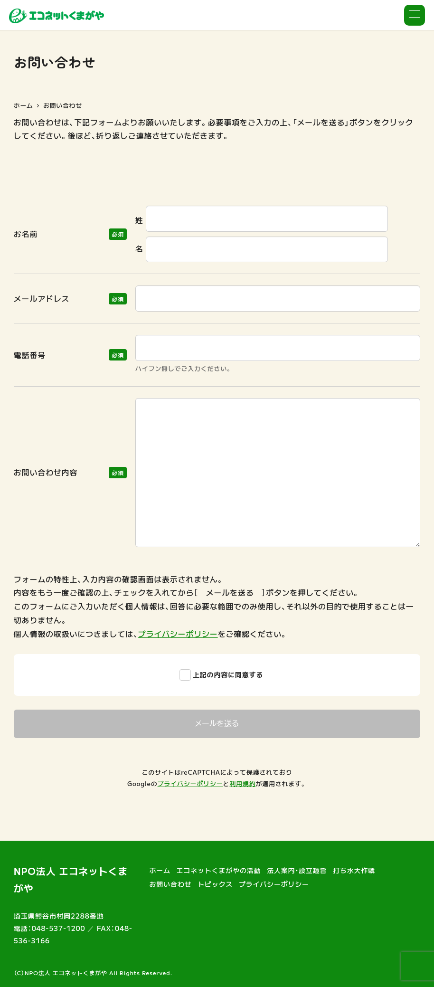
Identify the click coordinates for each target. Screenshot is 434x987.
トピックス (215, 884)
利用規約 (242, 783)
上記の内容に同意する (228, 674)
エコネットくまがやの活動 (219, 870)
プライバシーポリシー (178, 633)
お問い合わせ (171, 884)
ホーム (160, 870)
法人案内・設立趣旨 (297, 870)
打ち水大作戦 (354, 870)
